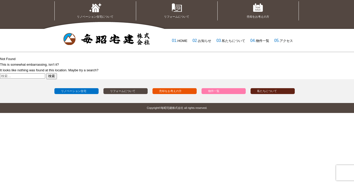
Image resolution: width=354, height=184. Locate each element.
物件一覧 (262, 41)
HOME (182, 41)
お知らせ (204, 41)
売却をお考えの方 (258, 9)
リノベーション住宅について (95, 9)
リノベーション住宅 (73, 91)
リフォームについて (176, 9)
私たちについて (233, 41)
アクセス (286, 41)
